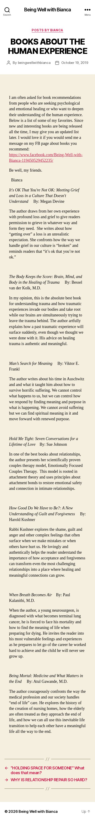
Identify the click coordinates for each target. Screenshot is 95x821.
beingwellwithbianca (34, 62)
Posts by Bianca (47, 30)
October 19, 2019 (74, 62)
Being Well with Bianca (47, 9)
